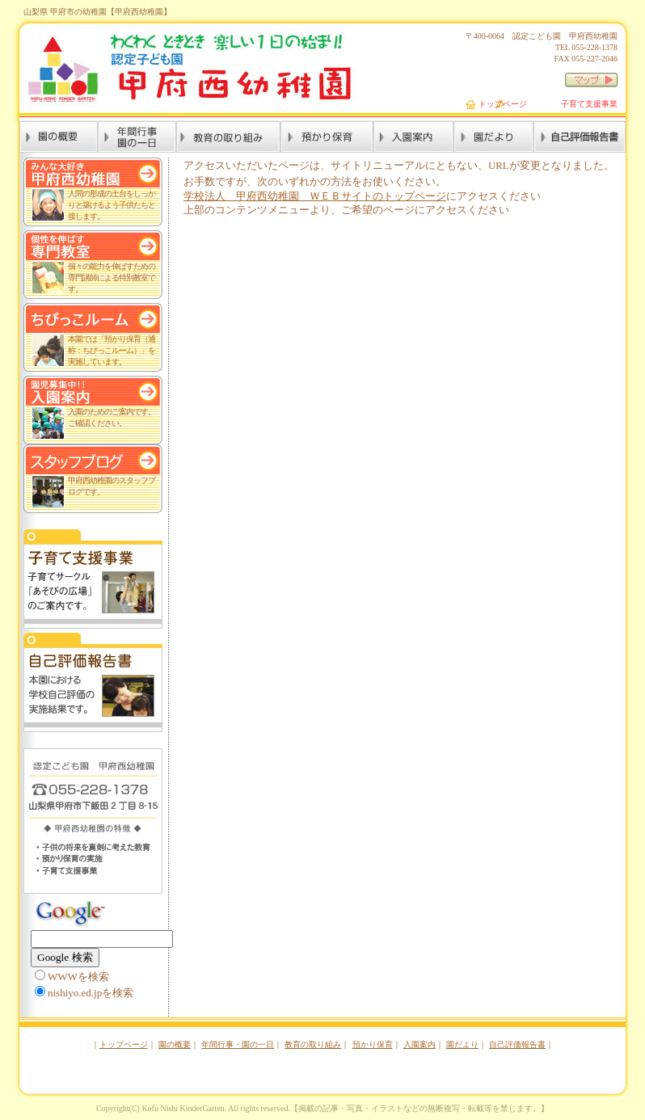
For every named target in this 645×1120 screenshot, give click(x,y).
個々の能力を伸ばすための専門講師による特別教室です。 (111, 277)
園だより (462, 1044)
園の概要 (174, 1044)
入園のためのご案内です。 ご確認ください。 (111, 417)
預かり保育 (372, 1044)
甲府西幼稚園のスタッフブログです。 (111, 486)
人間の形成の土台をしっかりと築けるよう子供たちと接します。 (111, 205)
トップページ (502, 103)
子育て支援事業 (589, 103)
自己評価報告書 (517, 1044)
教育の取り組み (313, 1044)
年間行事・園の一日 (237, 1044)
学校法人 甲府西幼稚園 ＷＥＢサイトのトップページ (314, 196)
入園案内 (419, 1044)
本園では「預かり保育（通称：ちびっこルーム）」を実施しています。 (111, 350)
